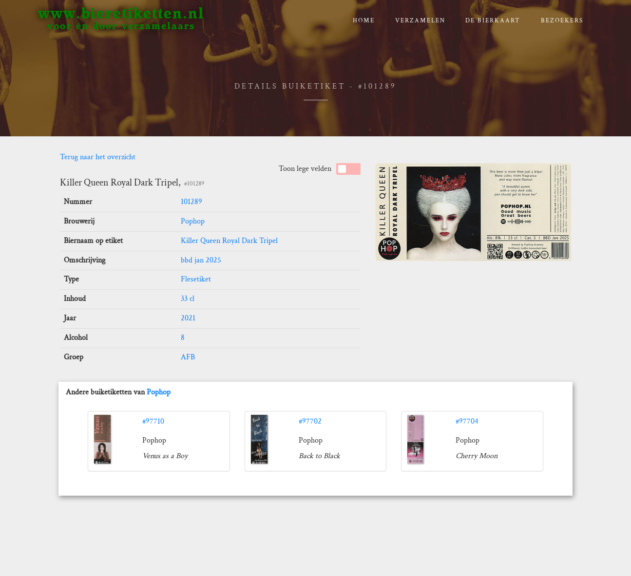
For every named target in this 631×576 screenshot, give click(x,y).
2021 (188, 318)
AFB (188, 357)
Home (364, 21)
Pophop (193, 221)
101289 (191, 202)
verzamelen (420, 21)
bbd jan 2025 (201, 260)
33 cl (187, 299)
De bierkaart (492, 21)
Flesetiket (196, 279)
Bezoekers (562, 21)
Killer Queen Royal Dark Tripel (229, 241)
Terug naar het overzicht (97, 157)
